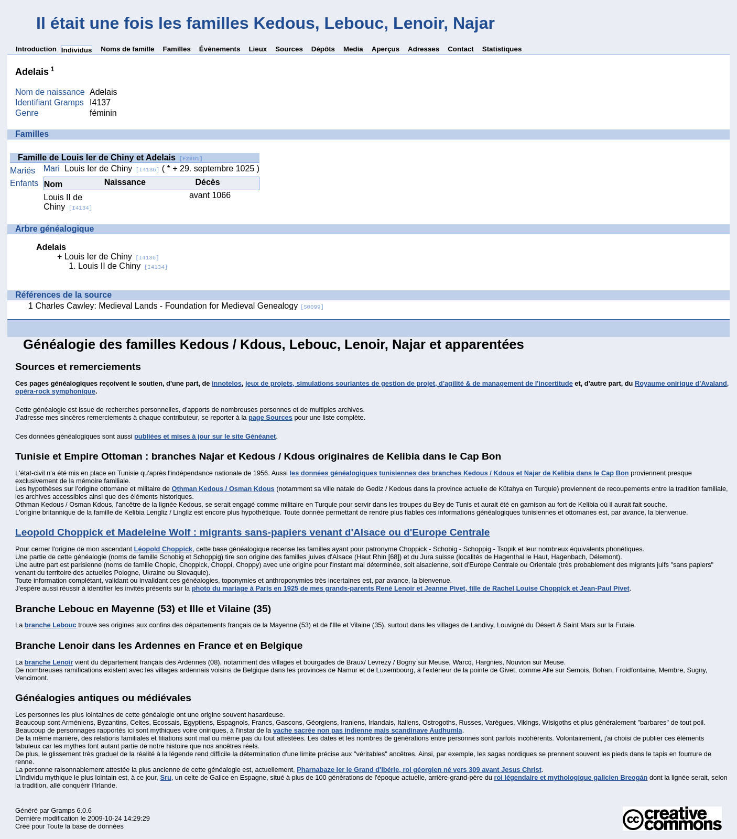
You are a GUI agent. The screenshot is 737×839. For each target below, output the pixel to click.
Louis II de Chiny (68, 202)
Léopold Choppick (163, 549)
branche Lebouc (51, 625)
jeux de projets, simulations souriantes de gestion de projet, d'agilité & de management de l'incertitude (409, 383)
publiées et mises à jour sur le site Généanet (205, 436)
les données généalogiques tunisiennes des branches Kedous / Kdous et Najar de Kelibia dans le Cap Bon (458, 473)
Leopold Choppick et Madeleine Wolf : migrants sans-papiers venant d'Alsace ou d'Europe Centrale (252, 532)
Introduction (36, 49)
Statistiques (502, 49)
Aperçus (385, 49)
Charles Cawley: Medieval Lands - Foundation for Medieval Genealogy (179, 305)
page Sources (270, 417)
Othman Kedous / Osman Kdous (222, 489)
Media (353, 49)
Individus (76, 50)
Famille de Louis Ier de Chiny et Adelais (110, 157)
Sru (165, 777)
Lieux (257, 49)
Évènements (220, 49)
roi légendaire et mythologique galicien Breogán (570, 777)
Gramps (63, 810)
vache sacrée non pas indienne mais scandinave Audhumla (367, 730)
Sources (289, 49)
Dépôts (323, 49)
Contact (461, 49)
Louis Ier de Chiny (111, 168)
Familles (177, 49)
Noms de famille (127, 49)
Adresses (423, 49)
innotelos (227, 383)
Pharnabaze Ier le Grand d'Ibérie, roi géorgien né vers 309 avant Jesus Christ (419, 769)
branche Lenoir (49, 662)
